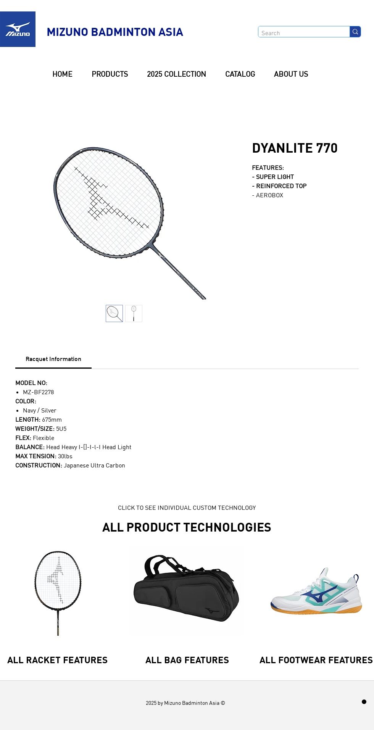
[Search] (297, 33)
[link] (53, 359)
